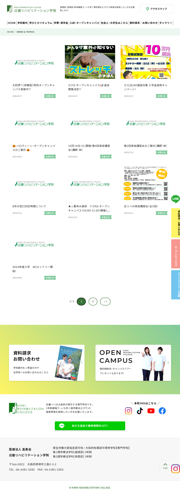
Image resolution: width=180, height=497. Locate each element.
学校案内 (21, 23)
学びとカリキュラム (39, 23)
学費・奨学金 (59, 23)
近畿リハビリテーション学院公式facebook (162, 413)
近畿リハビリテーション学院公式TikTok (139, 413)
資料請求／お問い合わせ (143, 23)
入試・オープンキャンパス (83, 23)
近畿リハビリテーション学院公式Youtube (151, 413)
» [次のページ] (104, 303)
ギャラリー (166, 23)
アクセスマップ (159, 8)
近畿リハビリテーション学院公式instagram (128, 413)
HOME (11, 23)
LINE (175, 184)
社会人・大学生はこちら (113, 23)
